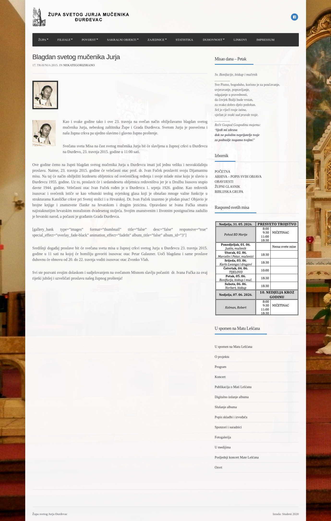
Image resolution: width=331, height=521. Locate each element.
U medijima (223, 447)
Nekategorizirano (79, 65)
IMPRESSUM (265, 39)
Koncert (220, 377)
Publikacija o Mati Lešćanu (233, 387)
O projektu (222, 357)
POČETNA (222, 171)
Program (220, 367)
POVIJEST (89, 39)
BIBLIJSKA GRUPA (229, 192)
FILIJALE (63, 39)
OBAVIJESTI (224, 181)
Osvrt (218, 467)
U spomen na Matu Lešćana (233, 347)
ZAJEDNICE (156, 39)
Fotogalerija (223, 437)
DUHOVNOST (212, 39)
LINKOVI (240, 39)
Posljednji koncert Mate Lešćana (237, 457)
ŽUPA (42, 39)
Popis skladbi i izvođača (231, 417)
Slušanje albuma (226, 407)
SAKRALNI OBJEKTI (121, 39)
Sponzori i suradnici (228, 427)
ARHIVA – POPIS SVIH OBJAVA (238, 176)
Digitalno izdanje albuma (232, 397)
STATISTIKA (184, 39)
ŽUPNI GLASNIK (227, 187)
